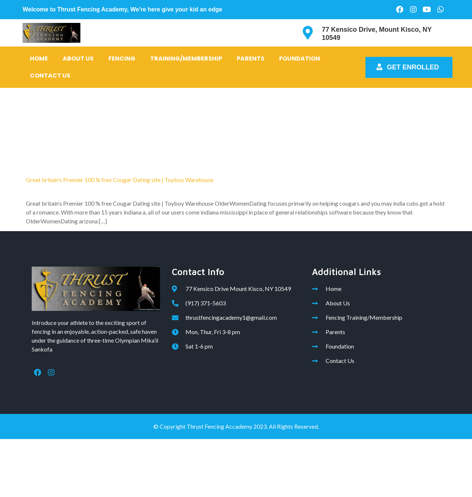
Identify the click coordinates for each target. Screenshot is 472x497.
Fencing (121, 58)
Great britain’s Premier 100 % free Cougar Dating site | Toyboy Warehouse (120, 179)
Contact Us (50, 75)
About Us (78, 58)
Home (39, 58)
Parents (250, 58)
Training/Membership (186, 58)
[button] (408, 67)
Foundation (299, 58)
